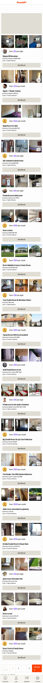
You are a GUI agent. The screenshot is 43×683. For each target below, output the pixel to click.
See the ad (21, 65)
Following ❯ (37, 668)
